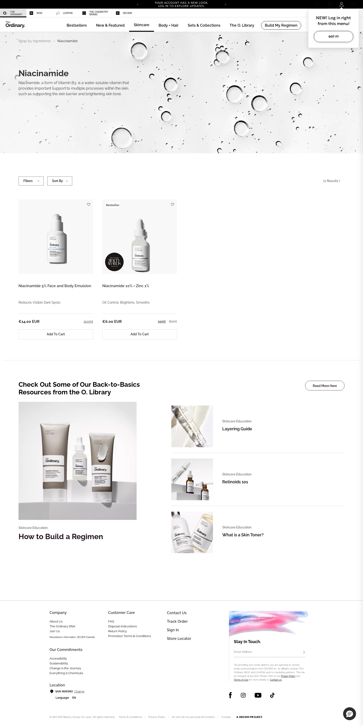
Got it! (334, 36)
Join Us (55, 631)
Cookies (226, 717)
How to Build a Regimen (61, 536)
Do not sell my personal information (193, 717)
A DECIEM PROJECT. (249, 717)
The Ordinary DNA (62, 626)
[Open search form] (317, 4)
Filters (31, 181)
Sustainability (59, 663)
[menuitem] (13, 13)
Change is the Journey (65, 668)
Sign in (173, 630)
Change (79, 691)
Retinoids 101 (235, 481)
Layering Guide (237, 428)
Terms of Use (241, 680)
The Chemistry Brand (95, 13)
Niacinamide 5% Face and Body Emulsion (55, 286)
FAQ (111, 621)
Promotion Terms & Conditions (129, 636)
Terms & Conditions (130, 717)
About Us (56, 621)
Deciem (124, 13)
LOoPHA (64, 13)
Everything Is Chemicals (66, 673)
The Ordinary (12, 13)
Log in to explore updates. (181, 6)
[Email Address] (269, 652)
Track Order (177, 621)
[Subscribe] (304, 652)
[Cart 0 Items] (354, 4)
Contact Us (276, 680)
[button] (110, 25)
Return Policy (117, 631)
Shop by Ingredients (35, 41)
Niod (36, 13)
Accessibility (58, 658)
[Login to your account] (341, 4)
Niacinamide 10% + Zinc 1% (125, 286)
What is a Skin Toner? (243, 534)
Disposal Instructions (122, 626)
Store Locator (179, 638)
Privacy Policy (288, 676)
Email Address (243, 652)
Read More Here (325, 386)
